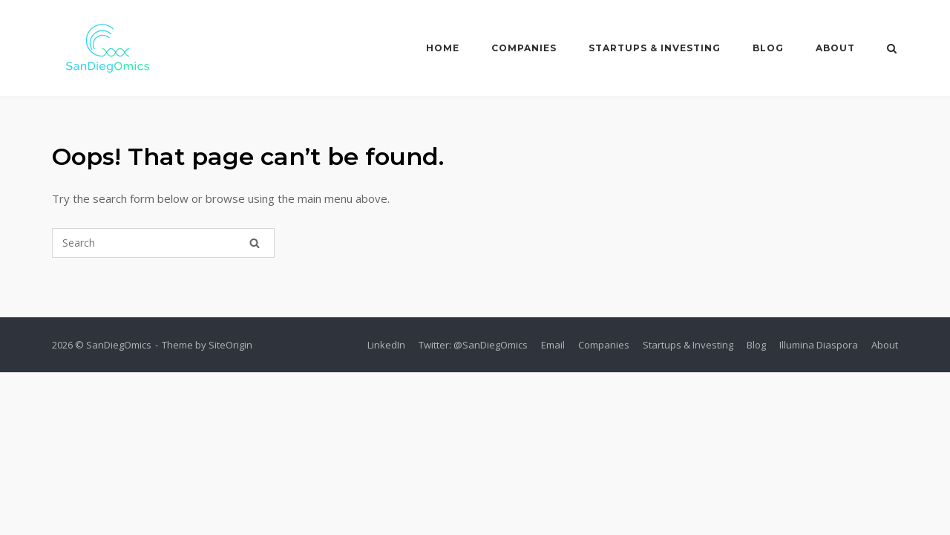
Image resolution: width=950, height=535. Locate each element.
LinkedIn (386, 344)
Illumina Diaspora (818, 344)
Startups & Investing (655, 48)
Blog (768, 48)
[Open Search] (891, 49)
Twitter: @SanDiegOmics (473, 344)
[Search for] (163, 243)
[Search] (255, 243)
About (835, 48)
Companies (524, 48)
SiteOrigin (230, 344)
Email (553, 344)
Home (442, 48)
